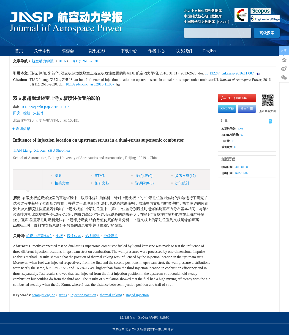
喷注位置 (74, 236)
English (209, 51)
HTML (98, 176)
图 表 (142, 176)
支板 (59, 236)
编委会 (70, 51)
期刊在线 (99, 51)
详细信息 (21, 129)
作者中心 (156, 51)
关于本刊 (42, 51)
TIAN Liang (22, 150)
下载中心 (129, 51)
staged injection (137, 295)
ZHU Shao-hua (58, 150)
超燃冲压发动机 (39, 236)
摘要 (56, 176)
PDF (229, 98)
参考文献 (183, 176)
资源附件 (142, 183)
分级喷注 (111, 236)
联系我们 (184, 51)
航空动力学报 (43, 61)
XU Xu (39, 150)
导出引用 (246, 108)
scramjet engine (43, 295)
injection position (83, 295)
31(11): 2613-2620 (84, 61)
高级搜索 (266, 33)
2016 (62, 61)
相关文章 (60, 183)
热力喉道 (92, 236)
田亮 (16, 113)
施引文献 (100, 183)
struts (63, 295)
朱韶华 (38, 113)
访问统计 (180, 183)
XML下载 (227, 108)
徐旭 (26, 113)
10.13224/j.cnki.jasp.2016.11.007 (229, 73)
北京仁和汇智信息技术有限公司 (146, 329)
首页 (19, 51)
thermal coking (111, 295)
